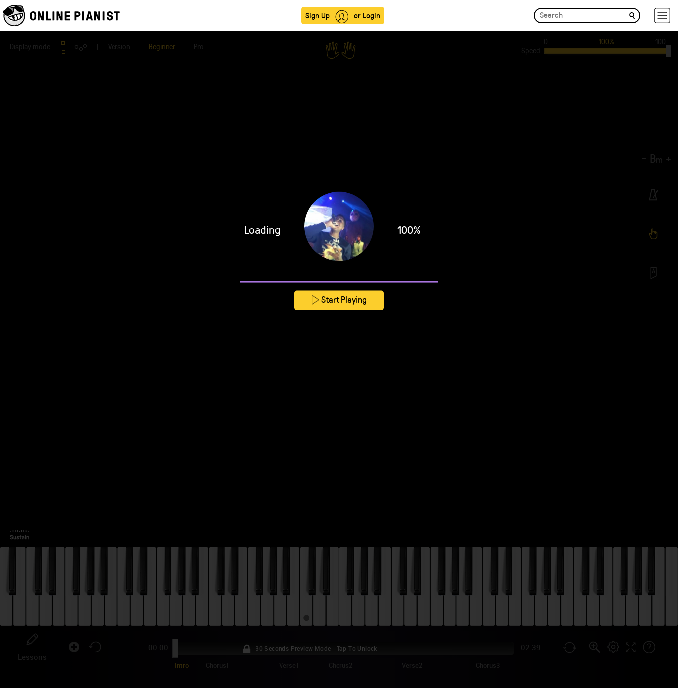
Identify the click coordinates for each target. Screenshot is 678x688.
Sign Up (317, 15)
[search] (632, 15)
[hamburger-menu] (662, 15)
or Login (367, 15)
